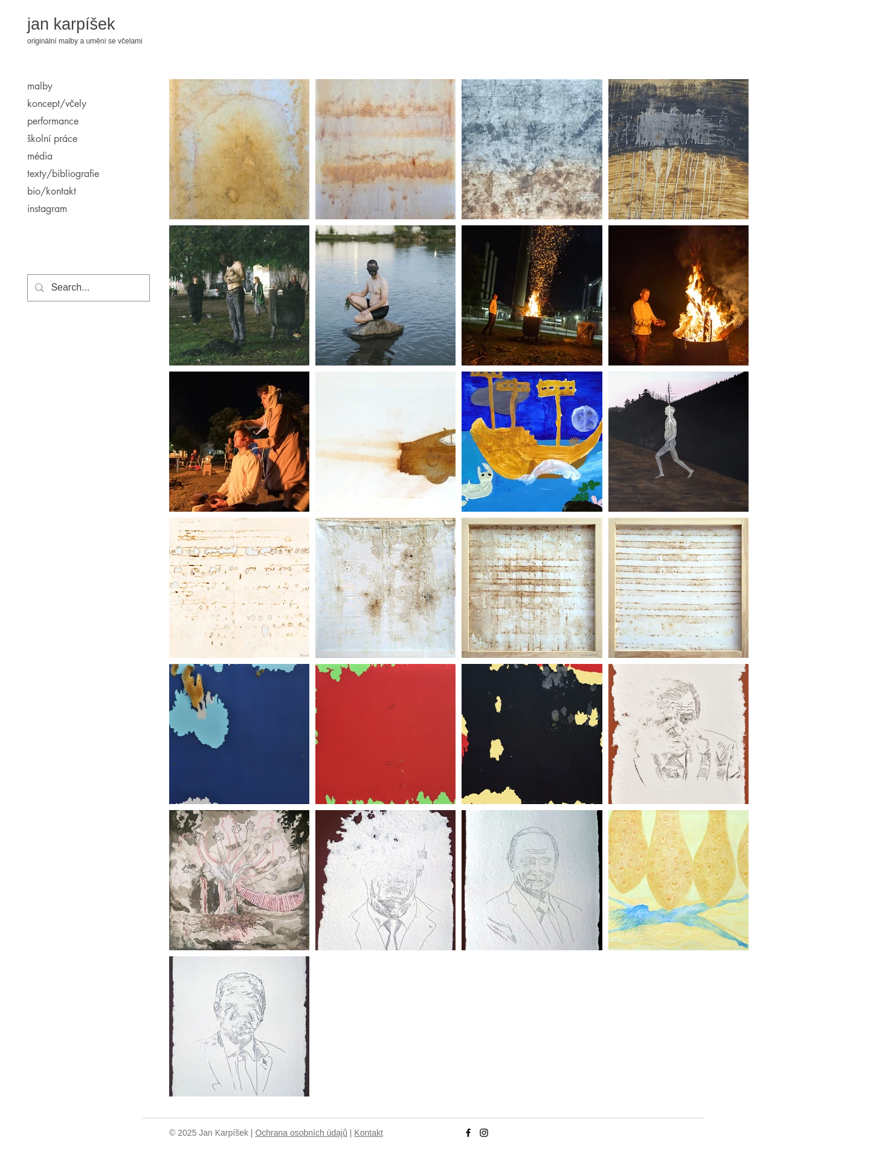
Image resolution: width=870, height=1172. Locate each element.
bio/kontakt (51, 191)
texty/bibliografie (63, 173)
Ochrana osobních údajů (301, 1133)
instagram (47, 208)
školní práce (52, 138)
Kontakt (368, 1133)
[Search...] (87, 288)
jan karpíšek (71, 24)
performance (53, 121)
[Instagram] (483, 1132)
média (40, 156)
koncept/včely (56, 103)
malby (40, 86)
